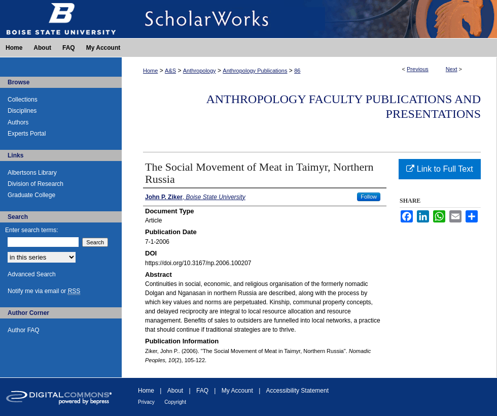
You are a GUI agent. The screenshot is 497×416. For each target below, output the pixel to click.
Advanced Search (32, 274)
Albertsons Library (32, 172)
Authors (18, 122)
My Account (237, 390)
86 (297, 71)
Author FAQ (24, 330)
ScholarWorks (309, 19)
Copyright (175, 402)
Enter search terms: (31, 230)
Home (150, 71)
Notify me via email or (44, 291)
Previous (418, 69)
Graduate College (31, 195)
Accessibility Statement (297, 390)
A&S (170, 71)
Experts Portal (27, 133)
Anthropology (199, 71)
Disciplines (22, 110)
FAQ (202, 390)
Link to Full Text (439, 169)
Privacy (146, 402)
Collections (23, 99)
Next (451, 69)
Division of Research (35, 183)
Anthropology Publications (255, 71)
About (175, 390)
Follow (369, 197)
